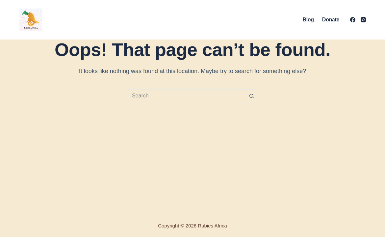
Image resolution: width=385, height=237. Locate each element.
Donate (330, 19)
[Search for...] (186, 95)
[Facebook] (352, 19)
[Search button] (251, 95)
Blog (308, 19)
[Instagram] (363, 19)
